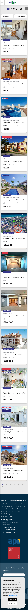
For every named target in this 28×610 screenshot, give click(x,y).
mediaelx (18, 608)
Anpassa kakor (12, 603)
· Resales (7, 506)
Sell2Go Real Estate (12, 2)
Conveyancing (12, 511)
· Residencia (8, 509)
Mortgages (9, 514)
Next (25, 30)
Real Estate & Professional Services (11, 504)
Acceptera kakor (12, 599)
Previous (3, 30)
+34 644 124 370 (10, 530)
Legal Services (19, 506)
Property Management (18, 509)
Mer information (13, 595)
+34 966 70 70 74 (10, 527)
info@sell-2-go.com (10, 532)
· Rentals (12, 506)
